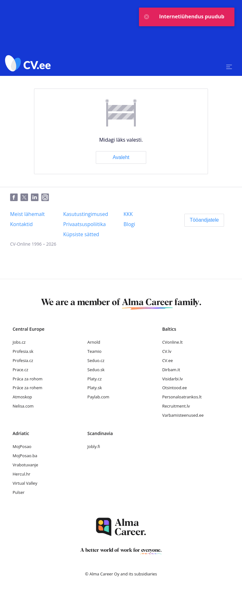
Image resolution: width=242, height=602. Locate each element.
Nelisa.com (23, 406)
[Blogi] (129, 224)
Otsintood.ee (174, 387)
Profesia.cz (23, 360)
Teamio (94, 351)
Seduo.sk (96, 369)
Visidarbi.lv (172, 379)
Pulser (19, 492)
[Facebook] (15, 197)
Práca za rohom (28, 379)
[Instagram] (46, 197)
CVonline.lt (172, 342)
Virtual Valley (25, 483)
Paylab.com (98, 397)
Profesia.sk (23, 351)
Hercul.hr (21, 474)
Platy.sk (94, 387)
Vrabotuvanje (25, 465)
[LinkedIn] (36, 197)
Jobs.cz (19, 342)
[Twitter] (25, 197)
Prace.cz (20, 369)
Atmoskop (22, 397)
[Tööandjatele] (204, 220)
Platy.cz (94, 379)
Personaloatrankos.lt (182, 397)
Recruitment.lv (176, 406)
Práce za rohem (27, 387)
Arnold (93, 342)
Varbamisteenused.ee (183, 415)
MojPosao (22, 446)
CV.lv (166, 351)
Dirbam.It (171, 369)
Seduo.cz (95, 360)
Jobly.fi (93, 446)
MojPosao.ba (25, 455)
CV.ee (167, 360)
